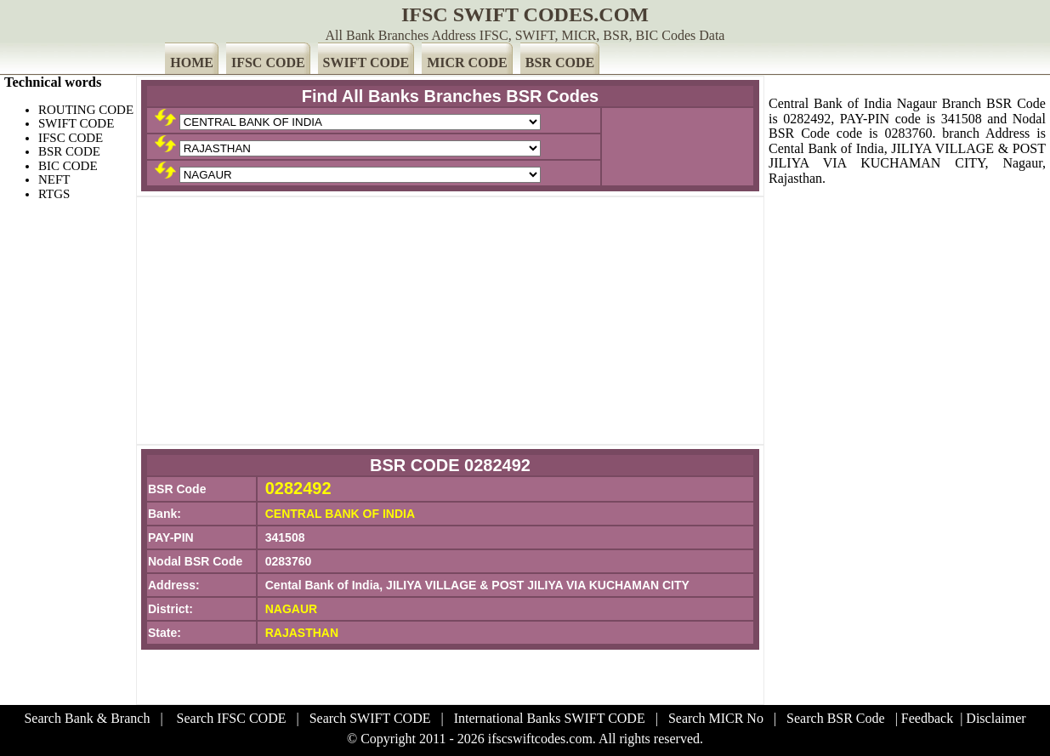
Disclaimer (995, 718)
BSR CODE (559, 62)
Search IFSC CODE (232, 718)
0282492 (298, 488)
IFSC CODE (268, 62)
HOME (191, 62)
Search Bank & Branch (87, 718)
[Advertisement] (450, 321)
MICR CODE (467, 62)
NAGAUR (291, 609)
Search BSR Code (835, 718)
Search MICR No (715, 718)
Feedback (927, 718)
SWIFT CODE (366, 62)
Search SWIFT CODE (370, 718)
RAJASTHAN (301, 632)
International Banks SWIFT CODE (549, 718)
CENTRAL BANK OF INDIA (340, 513)
